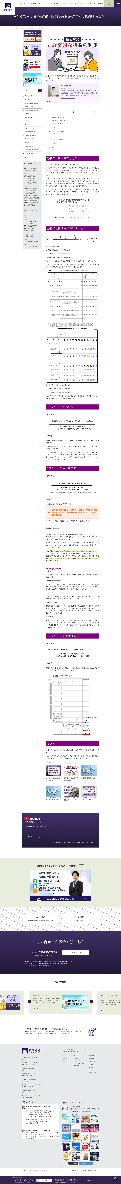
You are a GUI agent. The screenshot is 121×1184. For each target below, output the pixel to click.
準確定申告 (31, 198)
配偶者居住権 (31, 226)
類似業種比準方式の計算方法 (62, 120)
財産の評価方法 (28, 117)
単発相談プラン (78, 1064)
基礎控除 (35, 176)
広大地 (29, 180)
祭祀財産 (26, 202)
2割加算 (26, 217)
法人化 (25, 223)
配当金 (32, 228)
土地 (36, 210)
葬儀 (29, 204)
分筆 (31, 221)
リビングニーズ (27, 246)
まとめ (56, 149)
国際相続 (27, 142)
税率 (31, 202)
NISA (30, 217)
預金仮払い (30, 241)
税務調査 (27, 121)
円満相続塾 (77, 1068)
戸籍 (33, 180)
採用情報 (100, 3)
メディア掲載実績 (29, 153)
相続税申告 (77, 1061)
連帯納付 (35, 246)
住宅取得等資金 (27, 192)
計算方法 (57, 126)
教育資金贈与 (27, 182)
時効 (31, 197)
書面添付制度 (36, 197)
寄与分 (34, 178)
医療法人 (26, 168)
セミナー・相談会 (93, 1075)
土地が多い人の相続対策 (30, 135)
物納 (25, 226)
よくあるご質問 (88, 3)
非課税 (32, 230)
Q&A (26, 157)
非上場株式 (26, 230)
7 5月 (37, 1111)
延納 (31, 168)
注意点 (56, 128)
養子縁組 (36, 241)
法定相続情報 (34, 225)
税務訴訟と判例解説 (29, 128)
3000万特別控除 (27, 188)
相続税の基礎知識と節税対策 (31, 110)
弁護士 (34, 221)
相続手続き (27, 124)
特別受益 (26, 212)
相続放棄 (26, 200)
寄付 (25, 180)
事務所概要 (73, 3)
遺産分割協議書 (27, 170)
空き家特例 (35, 168)
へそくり (26, 221)
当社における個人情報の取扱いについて (90, 1173)
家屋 (25, 178)
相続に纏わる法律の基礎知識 (31, 103)
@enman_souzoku (30, 1111)
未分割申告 (26, 236)
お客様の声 (80, 3)
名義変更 (26, 235)
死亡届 (25, 198)
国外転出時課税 (27, 176)
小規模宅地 (35, 195)
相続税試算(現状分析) (79, 1066)
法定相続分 (26, 225)
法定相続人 (31, 223)
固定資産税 (31, 175)
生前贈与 (27, 113)
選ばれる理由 (65, 1061)
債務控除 (26, 193)
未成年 (32, 236)
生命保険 (37, 198)
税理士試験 (35, 202)
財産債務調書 (27, 205)
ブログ (95, 3)
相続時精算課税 (33, 200)
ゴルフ (25, 175)
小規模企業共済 (27, 195)
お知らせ (91, 1070)
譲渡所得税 (33, 204)
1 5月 (37, 1135)
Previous (29, 1004)
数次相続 (26, 197)
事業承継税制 (34, 190)
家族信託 (30, 178)
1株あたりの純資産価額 (60, 140)
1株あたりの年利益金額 (60, 132)
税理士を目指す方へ (29, 146)
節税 (25, 204)
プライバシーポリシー (76, 1173)
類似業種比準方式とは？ (60, 117)
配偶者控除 (26, 228)
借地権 (34, 192)
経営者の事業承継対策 (30, 131)
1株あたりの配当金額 (60, 123)
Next (91, 1004)
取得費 (31, 193)
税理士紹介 (65, 1064)
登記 (31, 212)
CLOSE (93, 112)
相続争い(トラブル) (29, 106)
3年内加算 (35, 188)
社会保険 (30, 183)
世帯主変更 (26, 190)
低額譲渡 (32, 210)
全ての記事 (27, 99)
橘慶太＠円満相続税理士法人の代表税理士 (38, 1109)
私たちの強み (54, 3)
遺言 (25, 241)
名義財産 (32, 235)
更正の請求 (34, 182)
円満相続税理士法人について (31, 149)
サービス (64, 3)
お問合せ (88, 1053)
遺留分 (34, 170)
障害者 (33, 205)
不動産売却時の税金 (29, 139)
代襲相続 (26, 210)
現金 (25, 183)
